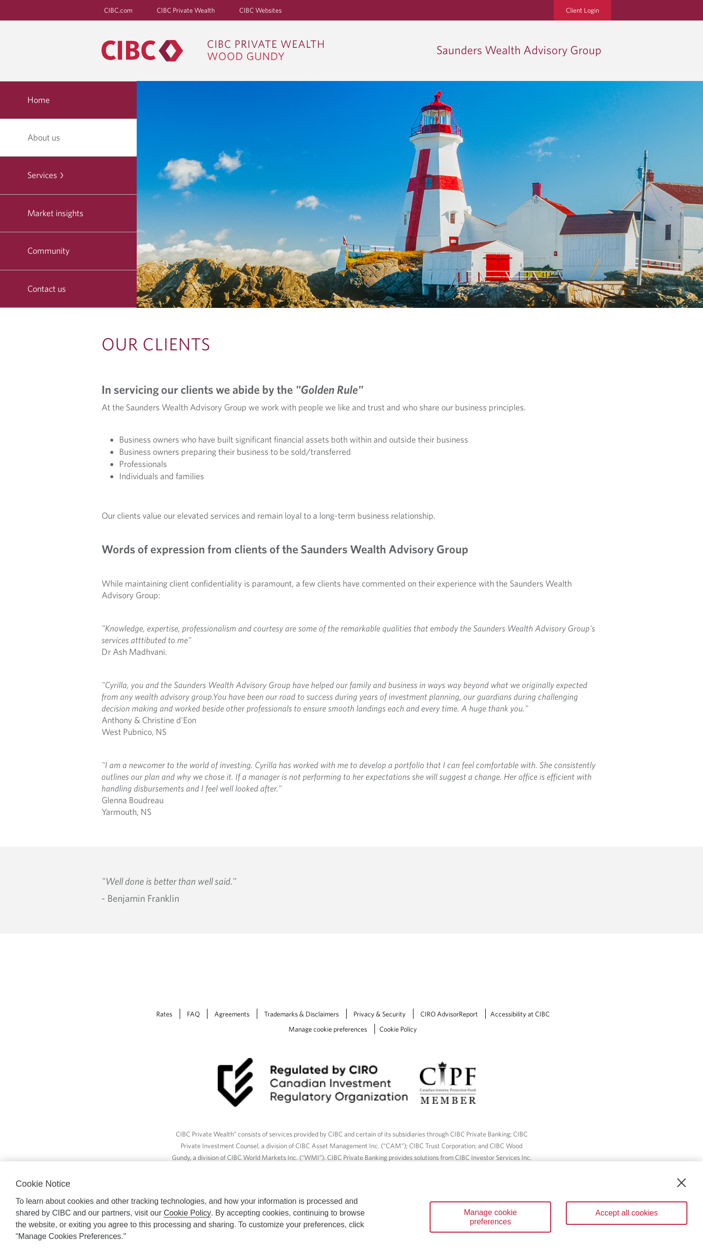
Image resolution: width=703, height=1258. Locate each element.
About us (47, 137)
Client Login (582, 10)
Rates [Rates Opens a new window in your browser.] (164, 1014)
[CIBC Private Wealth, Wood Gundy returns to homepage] (217, 50)
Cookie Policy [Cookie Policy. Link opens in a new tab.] (398, 1029)
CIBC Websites (260, 10)
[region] (351, 1209)
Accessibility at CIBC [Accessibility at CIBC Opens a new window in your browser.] (520, 1014)
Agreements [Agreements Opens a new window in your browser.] (231, 1014)
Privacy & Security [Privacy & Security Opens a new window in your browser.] (379, 1014)
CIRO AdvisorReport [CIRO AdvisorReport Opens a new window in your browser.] (449, 1014)
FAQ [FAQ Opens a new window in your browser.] (193, 1014)
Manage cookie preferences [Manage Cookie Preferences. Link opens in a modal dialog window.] (328, 1029)
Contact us (46, 289)
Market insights (55, 213)
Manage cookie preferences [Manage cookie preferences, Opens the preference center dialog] (490, 1217)
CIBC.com (118, 10)
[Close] (681, 1183)
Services (45, 175)
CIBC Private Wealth (186, 10)
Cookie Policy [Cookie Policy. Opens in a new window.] (187, 1213)
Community (48, 250)
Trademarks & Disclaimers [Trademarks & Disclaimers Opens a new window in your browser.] (301, 1014)
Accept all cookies (626, 1213)
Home (38, 100)
